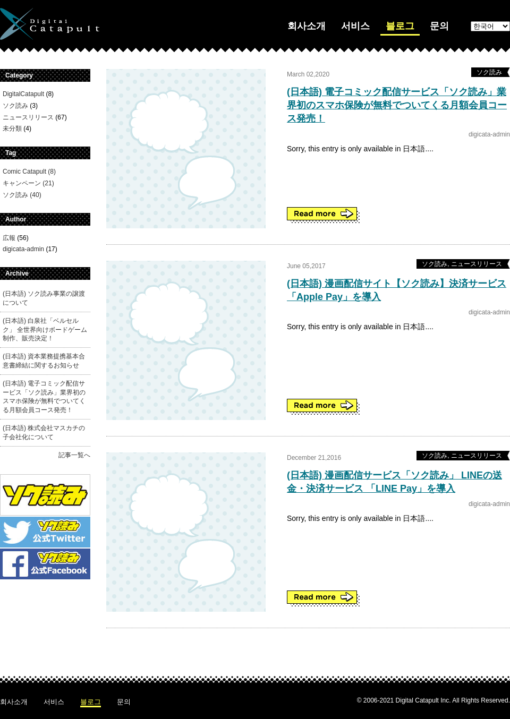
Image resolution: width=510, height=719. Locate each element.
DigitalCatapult (23, 94)
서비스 (355, 26)
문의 (439, 26)
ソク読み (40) (22, 195)
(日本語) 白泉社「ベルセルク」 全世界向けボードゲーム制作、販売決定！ (45, 330)
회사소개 (306, 26)
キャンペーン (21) (28, 183)
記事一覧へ (74, 455)
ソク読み (15, 105)
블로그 (400, 26)
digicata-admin (23, 249)
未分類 (12, 128)
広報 (9, 238)
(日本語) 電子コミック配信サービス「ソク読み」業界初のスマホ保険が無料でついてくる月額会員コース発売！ (397, 105)
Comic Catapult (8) (29, 171)
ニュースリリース (28, 117)
